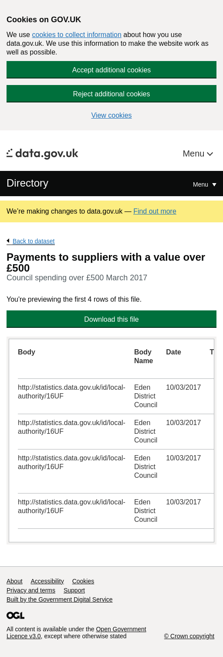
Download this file (111, 319)
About (15, 581)
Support (74, 590)
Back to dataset (34, 241)
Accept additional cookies (111, 70)
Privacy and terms (31, 590)
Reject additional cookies (111, 94)
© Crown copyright (189, 636)
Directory (27, 183)
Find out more (154, 211)
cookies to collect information (76, 34)
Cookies (83, 581)
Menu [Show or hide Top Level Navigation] (201, 184)
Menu (194, 153)
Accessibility (47, 581)
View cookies (111, 115)
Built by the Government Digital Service (60, 599)
